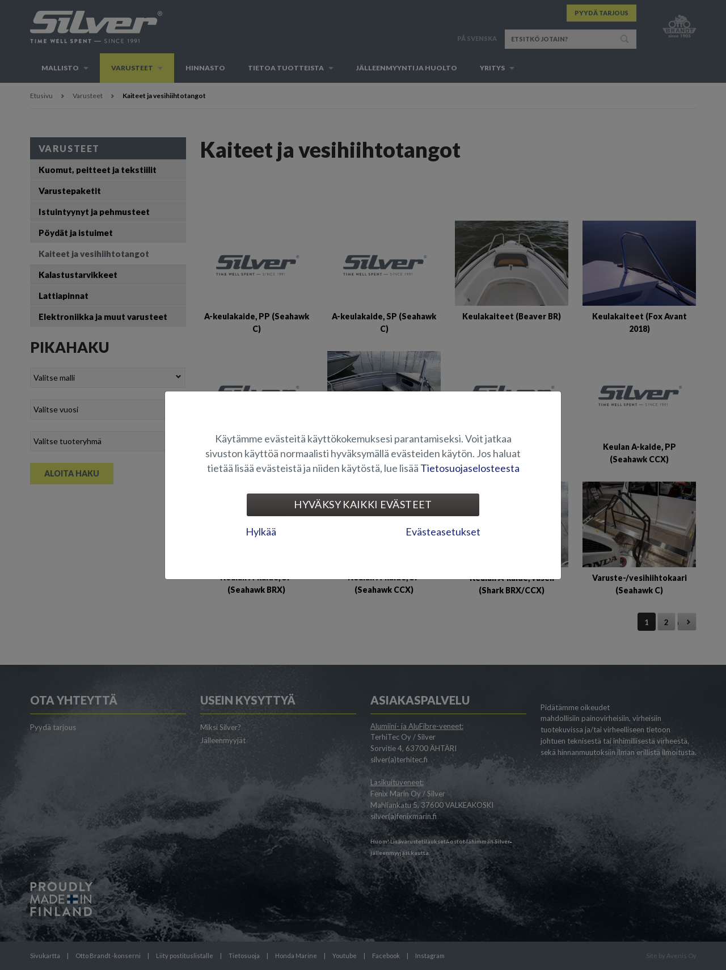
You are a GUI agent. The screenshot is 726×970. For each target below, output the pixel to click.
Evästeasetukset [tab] (443, 531)
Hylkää (261, 531)
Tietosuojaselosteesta (470, 468)
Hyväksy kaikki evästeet (363, 504)
